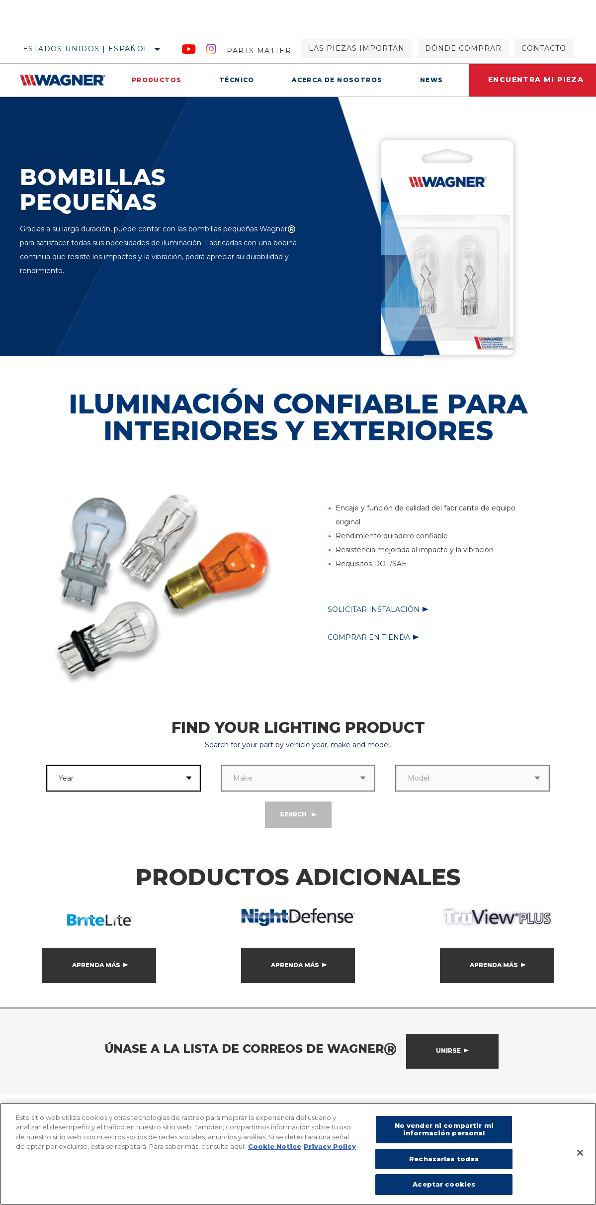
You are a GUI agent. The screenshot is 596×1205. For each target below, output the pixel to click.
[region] (298, 1154)
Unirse (448, 1050)
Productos (156, 80)
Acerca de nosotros (335, 80)
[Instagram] (211, 50)
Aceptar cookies (444, 1184)
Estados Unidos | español (86, 48)
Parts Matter (259, 50)
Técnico (236, 80)
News (429, 80)
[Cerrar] (580, 1153)
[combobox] (112, 778)
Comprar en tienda (369, 637)
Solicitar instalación (374, 609)
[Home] (66, 80)
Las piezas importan (357, 48)
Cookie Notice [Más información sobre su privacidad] (274, 1146)
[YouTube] (189, 50)
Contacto (543, 48)
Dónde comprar (463, 48)
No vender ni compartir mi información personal (444, 1129)
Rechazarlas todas (444, 1159)
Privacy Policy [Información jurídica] (330, 1146)
